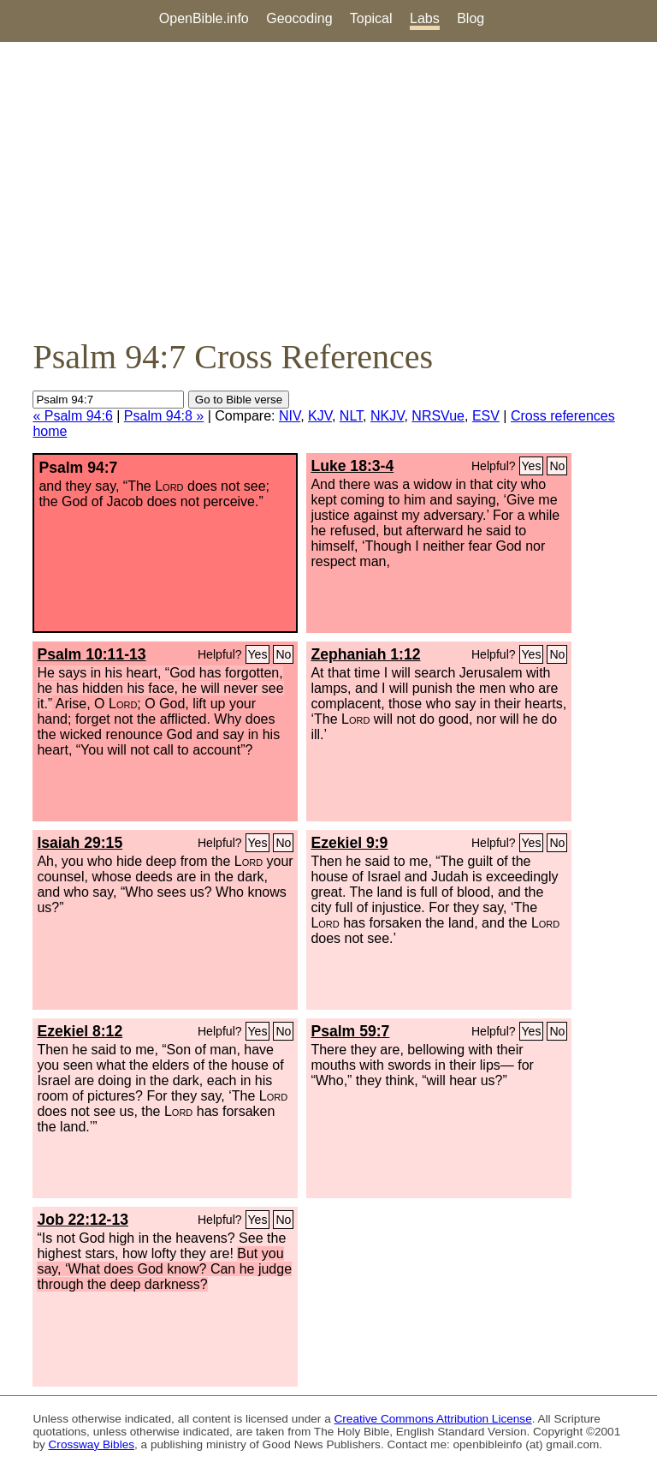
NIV (289, 416)
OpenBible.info (204, 18)
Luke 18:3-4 (352, 465)
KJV (320, 416)
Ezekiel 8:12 (79, 1031)
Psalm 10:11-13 (91, 654)
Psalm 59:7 (350, 1031)
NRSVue (438, 416)
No (557, 466)
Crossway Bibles (91, 1444)
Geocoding (299, 18)
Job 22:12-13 (82, 1219)
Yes (532, 466)
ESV (486, 416)
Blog (470, 18)
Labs (425, 18)
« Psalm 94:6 (72, 416)
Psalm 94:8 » (164, 416)
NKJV (387, 416)
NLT (351, 416)
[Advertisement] (328, 189)
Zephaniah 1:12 (365, 654)
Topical (371, 18)
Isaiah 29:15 (79, 842)
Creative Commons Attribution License (433, 1418)
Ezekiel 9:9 (349, 842)
